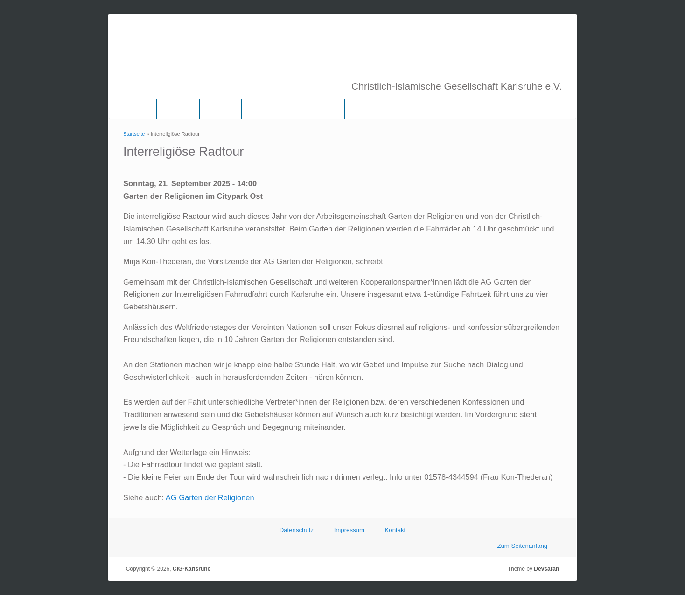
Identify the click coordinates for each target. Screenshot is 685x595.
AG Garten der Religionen (210, 497)
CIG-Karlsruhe (191, 569)
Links (328, 108)
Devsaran (546, 569)
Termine (364, 108)
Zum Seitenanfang (522, 545)
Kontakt (395, 529)
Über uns (178, 108)
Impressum (349, 529)
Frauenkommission (277, 108)
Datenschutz (297, 529)
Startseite (134, 134)
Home (139, 108)
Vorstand (220, 108)
